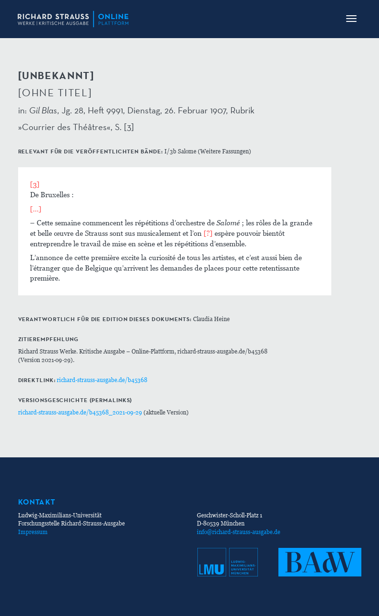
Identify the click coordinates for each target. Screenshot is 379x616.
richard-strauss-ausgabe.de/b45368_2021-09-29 (80, 412)
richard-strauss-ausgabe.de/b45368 (102, 380)
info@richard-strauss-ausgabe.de (238, 531)
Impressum (33, 531)
